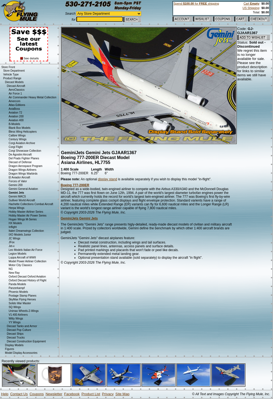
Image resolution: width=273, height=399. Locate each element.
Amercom (14, 101)
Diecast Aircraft (16, 85)
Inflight (13, 227)
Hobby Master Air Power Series (28, 215)
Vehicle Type (11, 74)
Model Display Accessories (21, 352)
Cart (251, 3)
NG (11, 268)
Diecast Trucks (16, 337)
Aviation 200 (16, 116)
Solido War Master (20, 303)
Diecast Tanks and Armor (22, 326)
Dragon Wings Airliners (23, 169)
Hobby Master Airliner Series (26, 211)
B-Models (14, 124)
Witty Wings (16, 318)
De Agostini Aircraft (20, 154)
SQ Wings (15, 307)
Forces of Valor (18, 181)
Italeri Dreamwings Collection (26, 230)
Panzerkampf (17, 288)
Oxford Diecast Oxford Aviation (27, 276)
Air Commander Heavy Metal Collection (32, 97)
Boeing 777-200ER (75, 185)
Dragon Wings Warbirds (23, 173)
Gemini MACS (17, 196)
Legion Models (17, 253)
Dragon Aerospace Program (26, 166)
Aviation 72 (15, 112)
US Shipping (250, 8)
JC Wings (14, 238)
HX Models (15, 223)
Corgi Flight (16, 146)
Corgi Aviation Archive (22, 143)
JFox (12, 242)
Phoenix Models (18, 291)
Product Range (12, 78)
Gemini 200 (16, 185)
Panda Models (17, 284)
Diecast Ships (15, 333)
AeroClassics (17, 89)
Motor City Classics (20, 265)
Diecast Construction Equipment (26, 341)
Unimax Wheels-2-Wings (24, 310)
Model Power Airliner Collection (27, 261)
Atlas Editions (17, 104)
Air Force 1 (15, 93)
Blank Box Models (20, 127)
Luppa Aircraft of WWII (22, 257)
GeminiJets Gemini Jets (79, 218)
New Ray (14, 272)
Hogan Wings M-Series (23, 219)
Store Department (14, 70)
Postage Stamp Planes (23, 295)
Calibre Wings (17, 135)
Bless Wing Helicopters (23, 131)
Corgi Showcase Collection (25, 150)
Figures (9, 349)
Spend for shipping (196, 3)
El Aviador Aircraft (19, 177)
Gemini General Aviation (23, 188)
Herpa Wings (17, 207)
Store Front (8, 67)
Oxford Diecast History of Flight (27, 280)
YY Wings (15, 322)
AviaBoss (14, 108)
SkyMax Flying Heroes (22, 299)
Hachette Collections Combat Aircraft (31, 204)
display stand (107, 179)
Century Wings (18, 139)
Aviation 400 (16, 120)
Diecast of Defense (20, 162)
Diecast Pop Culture (19, 329)
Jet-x (12, 246)
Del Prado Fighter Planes (24, 158)
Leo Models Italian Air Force (26, 249)
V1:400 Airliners (18, 314)
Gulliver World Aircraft (22, 200)
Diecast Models (14, 82)
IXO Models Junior (20, 234)
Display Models (14, 345)
